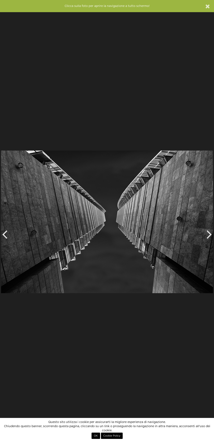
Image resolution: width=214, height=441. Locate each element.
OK (96, 435)
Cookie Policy (111, 435)
